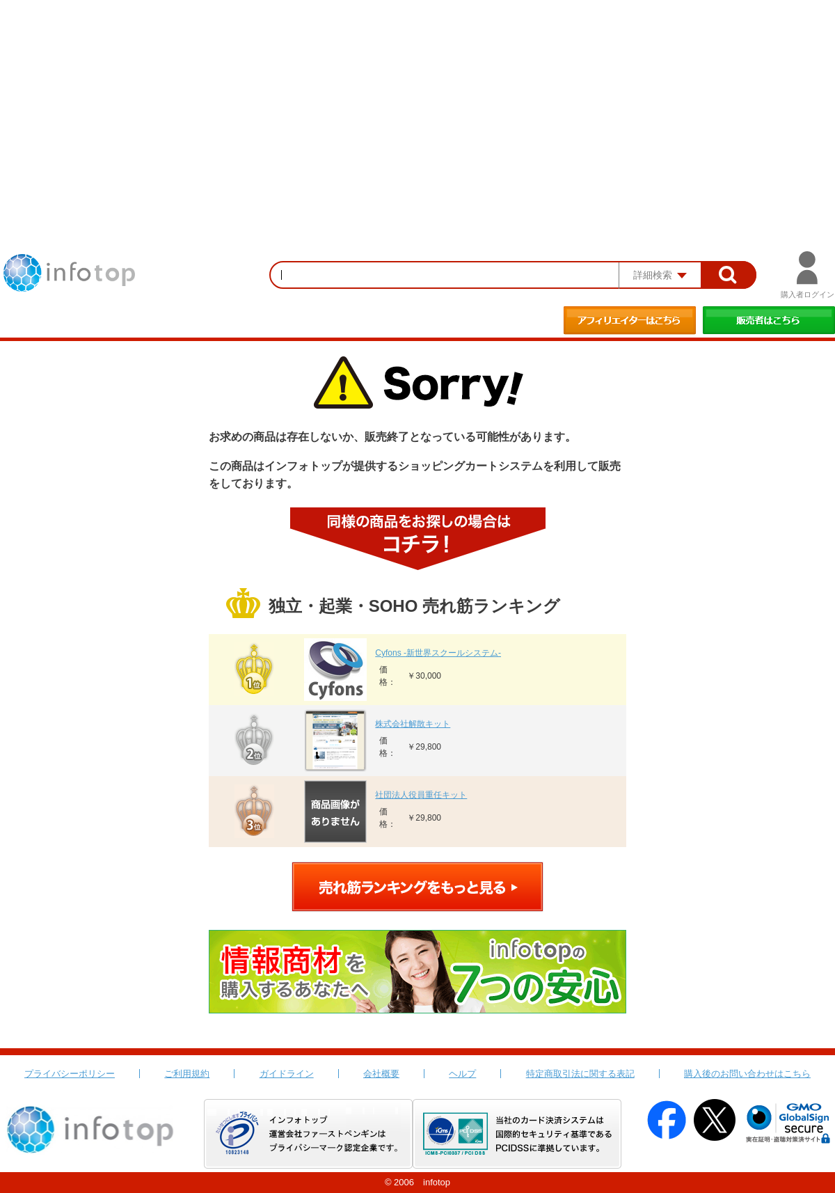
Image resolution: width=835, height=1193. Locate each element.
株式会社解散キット (412, 724)
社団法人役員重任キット (421, 795)
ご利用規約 (186, 1073)
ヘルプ (462, 1073)
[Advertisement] (417, 104)
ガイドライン (287, 1073)
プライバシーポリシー (69, 1073)
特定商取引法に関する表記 (580, 1073)
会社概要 (381, 1073)
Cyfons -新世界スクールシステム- (438, 653)
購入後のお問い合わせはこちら (747, 1073)
